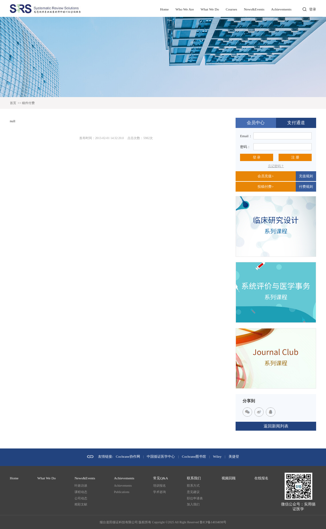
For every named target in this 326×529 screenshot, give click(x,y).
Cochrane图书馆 (194, 456)
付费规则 (306, 186)
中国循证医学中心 (161, 456)
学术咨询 (159, 492)
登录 (312, 9)
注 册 (295, 157)
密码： (245, 147)
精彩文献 (80, 504)
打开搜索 (304, 9)
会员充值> (265, 176)
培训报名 (159, 485)
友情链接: (105, 456)
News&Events (254, 9)
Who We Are (184, 9)
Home (164, 9)
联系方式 (193, 485)
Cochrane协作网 (128, 456)
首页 (13, 103)
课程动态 (80, 492)
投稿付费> (265, 186)
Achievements (281, 9)
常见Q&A (160, 478)
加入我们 (193, 504)
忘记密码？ (276, 166)
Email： (246, 136)
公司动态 (80, 498)
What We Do (210, 9)
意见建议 (193, 492)
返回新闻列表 (276, 426)
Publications (121, 492)
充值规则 (306, 176)
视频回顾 (229, 478)
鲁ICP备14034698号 (213, 522)
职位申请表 (195, 498)
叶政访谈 (80, 485)
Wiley (217, 456)
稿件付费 (28, 103)
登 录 (257, 157)
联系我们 (194, 478)
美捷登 (234, 456)
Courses (231, 9)
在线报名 (261, 478)
